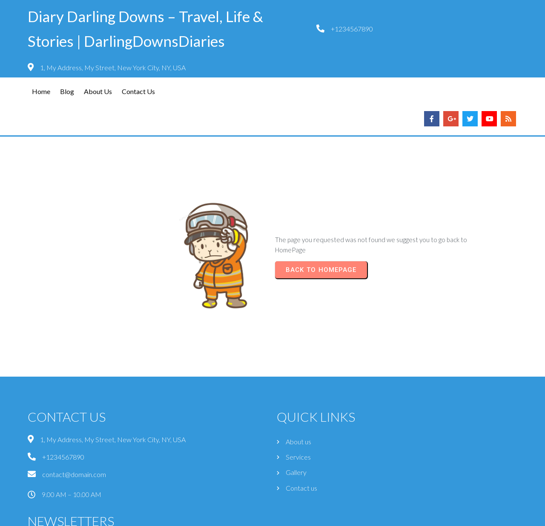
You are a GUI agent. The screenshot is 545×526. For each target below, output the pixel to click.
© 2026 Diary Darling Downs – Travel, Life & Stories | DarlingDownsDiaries (272, 516)
